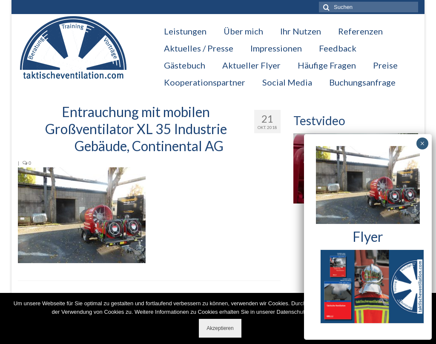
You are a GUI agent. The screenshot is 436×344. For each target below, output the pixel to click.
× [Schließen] (422, 143)
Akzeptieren (220, 328)
